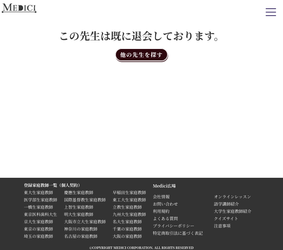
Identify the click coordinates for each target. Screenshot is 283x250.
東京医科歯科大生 (40, 214)
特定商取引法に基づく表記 (180, 233)
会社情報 (161, 196)
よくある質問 (165, 218)
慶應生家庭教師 (78, 192)
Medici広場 (164, 186)
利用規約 (161, 211)
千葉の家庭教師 (127, 229)
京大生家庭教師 (38, 221)
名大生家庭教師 (127, 221)
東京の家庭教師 (38, 229)
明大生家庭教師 (78, 214)
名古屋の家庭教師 (80, 236)
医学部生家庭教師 (40, 199)
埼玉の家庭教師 (38, 236)
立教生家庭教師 (127, 207)
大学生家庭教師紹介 (232, 211)
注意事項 (222, 225)
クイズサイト (226, 218)
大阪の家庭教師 (127, 236)
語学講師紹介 (226, 204)
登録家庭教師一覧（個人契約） (53, 185)
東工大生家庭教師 (129, 199)
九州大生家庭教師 (129, 214)
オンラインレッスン (232, 196)
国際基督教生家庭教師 (85, 199)
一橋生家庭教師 (38, 207)
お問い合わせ (165, 204)
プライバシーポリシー (173, 225)
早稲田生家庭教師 (129, 192)
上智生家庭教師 (78, 207)
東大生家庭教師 (38, 192)
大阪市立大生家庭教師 (85, 221)
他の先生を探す (141, 55)
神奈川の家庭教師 (80, 229)
